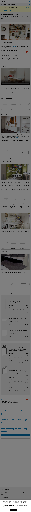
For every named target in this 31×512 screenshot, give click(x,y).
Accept (13, 509)
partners (23, 502)
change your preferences (9, 505)
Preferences (5, 509)
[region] (15, 506)
